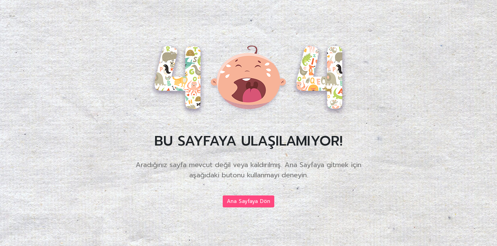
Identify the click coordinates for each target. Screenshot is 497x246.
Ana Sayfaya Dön (248, 201)
